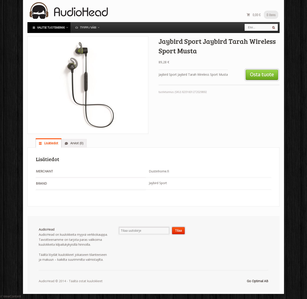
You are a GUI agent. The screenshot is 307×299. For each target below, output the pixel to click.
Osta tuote (262, 74)
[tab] (48, 143)
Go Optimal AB (257, 281)
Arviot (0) (76, 143)
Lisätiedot (50, 143)
